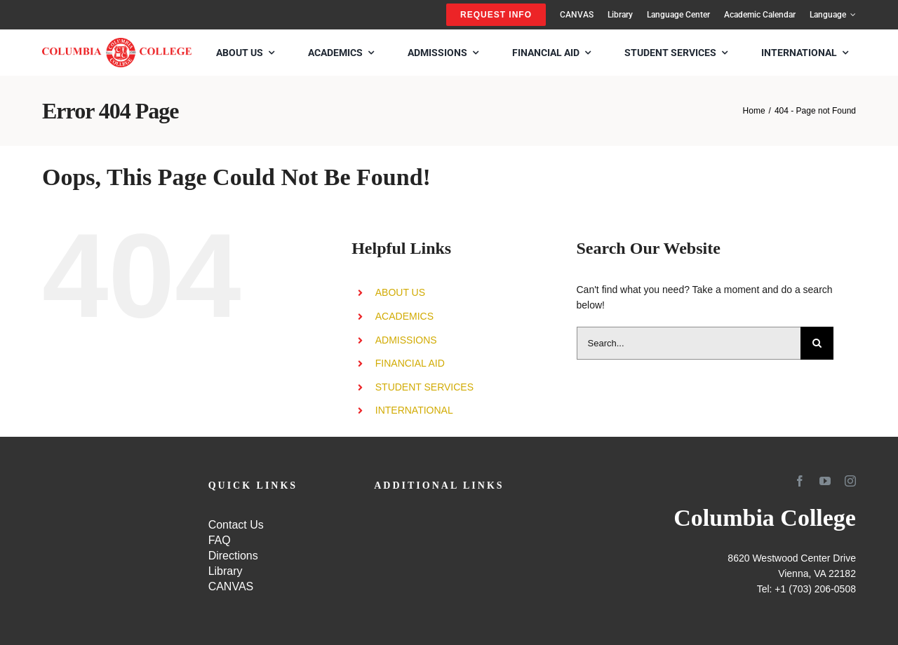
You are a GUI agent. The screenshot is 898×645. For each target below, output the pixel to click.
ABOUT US (400, 292)
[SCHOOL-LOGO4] (117, 42)
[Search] (816, 343)
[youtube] (825, 481)
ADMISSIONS (406, 340)
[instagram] (850, 481)
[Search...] (689, 343)
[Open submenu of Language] (851, 15)
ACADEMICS (404, 316)
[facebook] (799, 481)
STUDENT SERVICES (424, 387)
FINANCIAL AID (410, 363)
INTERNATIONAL (414, 410)
